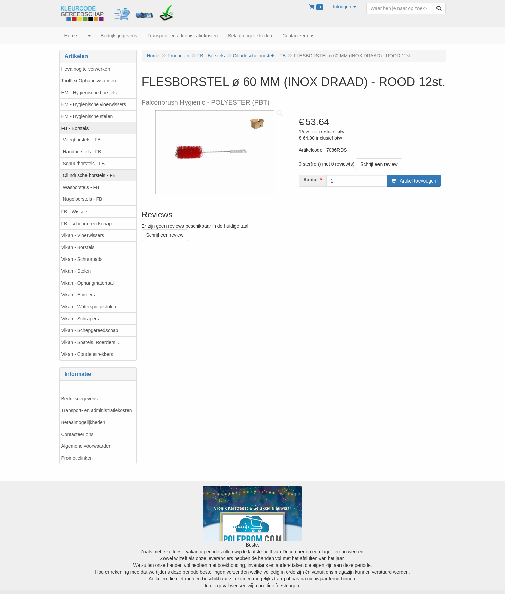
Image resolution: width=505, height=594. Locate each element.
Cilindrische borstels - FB (89, 175)
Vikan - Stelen (76, 271)
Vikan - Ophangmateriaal (87, 283)
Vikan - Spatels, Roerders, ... (91, 342)
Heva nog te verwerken (85, 69)
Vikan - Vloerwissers (82, 235)
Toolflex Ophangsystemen (88, 80)
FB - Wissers (75, 211)
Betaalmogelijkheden (83, 422)
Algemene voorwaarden (86, 446)
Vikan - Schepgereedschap (89, 330)
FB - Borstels (75, 128)
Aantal (310, 179)
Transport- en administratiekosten (96, 410)
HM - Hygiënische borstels (89, 92)
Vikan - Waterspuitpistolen (88, 306)
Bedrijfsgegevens (79, 398)
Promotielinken (77, 458)
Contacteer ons (77, 434)
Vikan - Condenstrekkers (87, 354)
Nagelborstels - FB (82, 199)
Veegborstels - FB (82, 139)
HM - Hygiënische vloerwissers (93, 104)
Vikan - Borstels (78, 247)
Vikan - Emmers (78, 295)
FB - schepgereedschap (86, 223)
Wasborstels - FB (81, 187)
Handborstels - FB (82, 151)
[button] (344, 7)
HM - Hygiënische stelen (87, 116)
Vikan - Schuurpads (82, 259)
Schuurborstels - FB (84, 163)
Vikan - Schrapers (80, 318)
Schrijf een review (379, 164)
